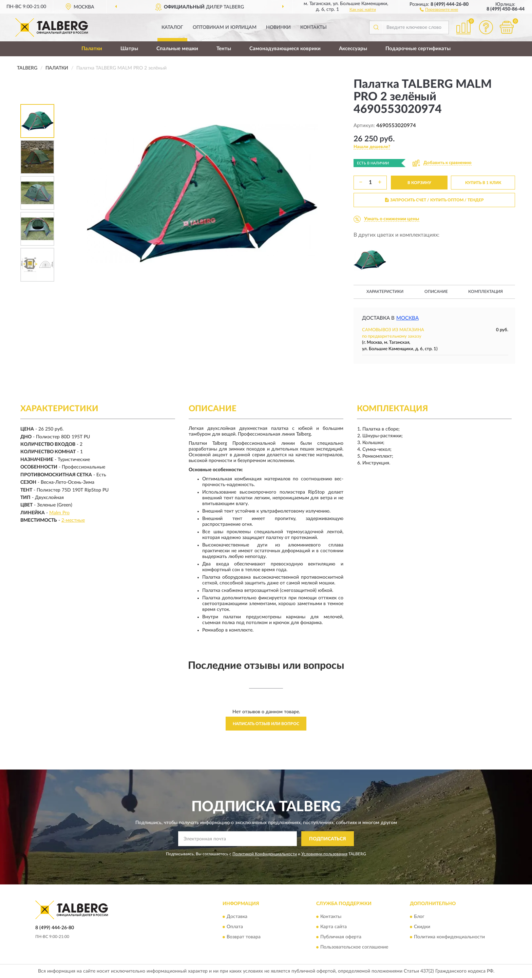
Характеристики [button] (384, 292)
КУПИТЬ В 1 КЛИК (483, 183)
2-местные (73, 520)
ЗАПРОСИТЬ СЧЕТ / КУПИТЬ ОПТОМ (434, 200)
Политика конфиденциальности (449, 937)
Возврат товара (244, 937)
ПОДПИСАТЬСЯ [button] (327, 839)
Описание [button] (436, 292)
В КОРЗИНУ (419, 183)
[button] (439, 9)
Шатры (129, 48)
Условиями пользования (324, 854)
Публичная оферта (340, 937)
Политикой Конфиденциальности (264, 854)
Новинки (278, 27)
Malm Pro (59, 513)
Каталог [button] (172, 27)
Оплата (235, 926)
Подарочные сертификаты (418, 48)
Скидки (422, 926)
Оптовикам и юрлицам (224, 27)
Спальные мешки (177, 48)
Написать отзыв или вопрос (266, 724)
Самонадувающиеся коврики (285, 48)
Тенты (223, 48)
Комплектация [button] (485, 292)
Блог (419, 916)
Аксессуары (353, 48)
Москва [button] (407, 318)
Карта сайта (333, 926)
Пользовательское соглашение (354, 947)
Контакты (313, 27)
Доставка (237, 916)
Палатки (91, 48)
